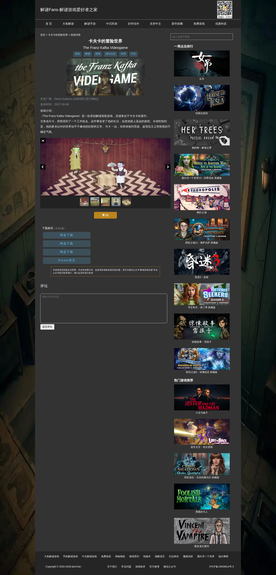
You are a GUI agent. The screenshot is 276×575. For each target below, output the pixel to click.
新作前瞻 (177, 23)
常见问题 (126, 566)
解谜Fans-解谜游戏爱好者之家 (69, 9)
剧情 (97, 53)
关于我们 (112, 566)
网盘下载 (66, 235)
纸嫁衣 (147, 556)
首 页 (49, 23)
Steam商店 (66, 260)
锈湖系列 (134, 556)
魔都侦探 (188, 556)
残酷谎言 (160, 556)
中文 (133, 53)
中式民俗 (111, 23)
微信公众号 (170, 566)
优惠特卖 (221, 23)
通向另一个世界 (205, 556)
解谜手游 (90, 23)
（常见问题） (59, 228)
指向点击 (110, 53)
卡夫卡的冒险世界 (58, 34)
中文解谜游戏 (89, 556)
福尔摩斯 (223, 556)
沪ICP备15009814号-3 (221, 566)
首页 (42, 34)
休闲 (123, 53)
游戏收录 (140, 566)
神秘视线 (120, 556)
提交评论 (47, 326)
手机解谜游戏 (70, 556)
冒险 (77, 53)
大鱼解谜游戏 (51, 556)
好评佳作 (133, 23)
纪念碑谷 (174, 556)
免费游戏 (199, 23)
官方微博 (154, 566)
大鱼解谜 (68, 23)
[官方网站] (92, 98)
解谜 (87, 53)
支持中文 (155, 23)
